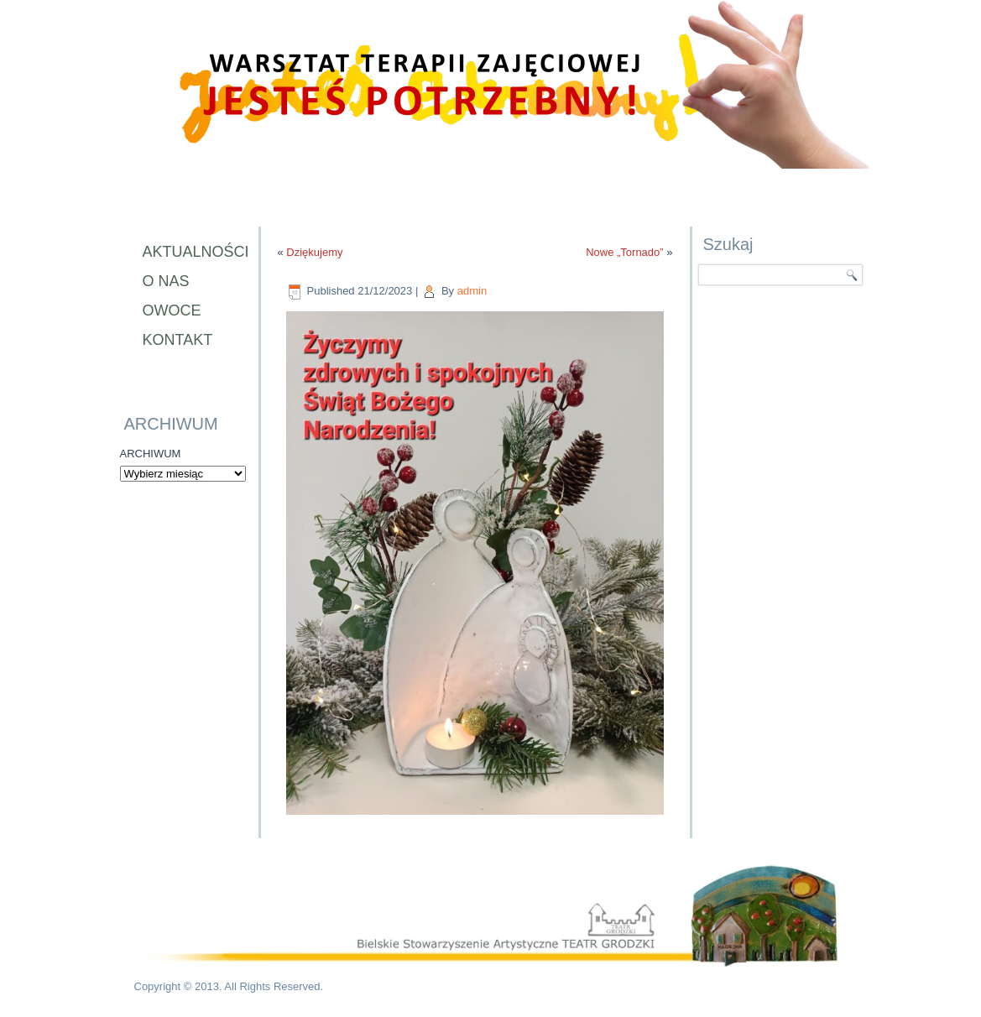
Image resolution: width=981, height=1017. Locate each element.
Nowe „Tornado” (625, 252)
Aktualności (192, 251)
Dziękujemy (314, 252)
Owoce (172, 310)
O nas (166, 281)
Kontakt (178, 339)
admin (472, 290)
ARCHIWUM (150, 453)
